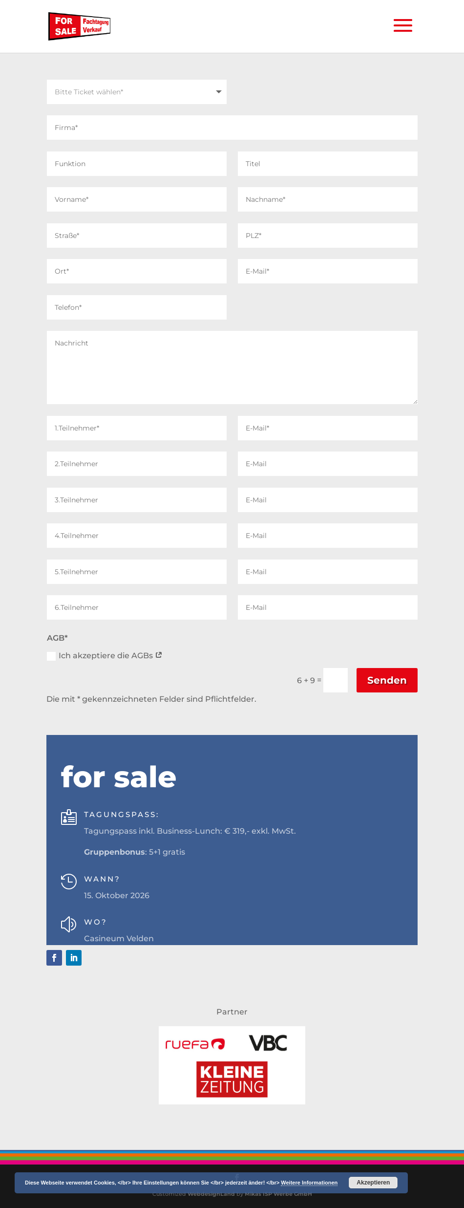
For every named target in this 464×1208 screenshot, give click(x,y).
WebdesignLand (212, 1193)
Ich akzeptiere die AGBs (105, 656)
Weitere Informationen (309, 1183)
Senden (387, 680)
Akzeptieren (373, 1182)
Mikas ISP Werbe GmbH (278, 1193)
